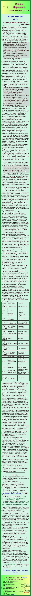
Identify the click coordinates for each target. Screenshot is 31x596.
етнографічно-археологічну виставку (11, 493)
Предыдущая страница (9, 570)
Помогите (24, 577)
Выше (18, 570)
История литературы (15, 16)
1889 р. (15, 19)
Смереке (13, 594)
